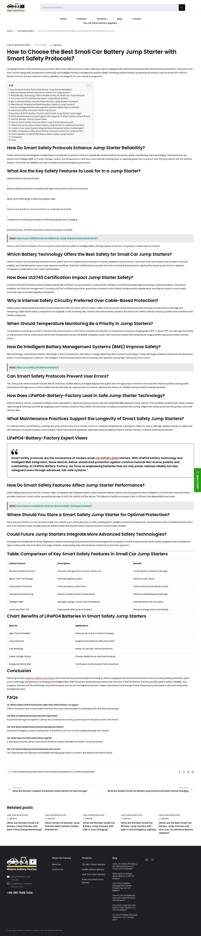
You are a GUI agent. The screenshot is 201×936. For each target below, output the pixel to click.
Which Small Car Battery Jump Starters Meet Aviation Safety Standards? (62, 826)
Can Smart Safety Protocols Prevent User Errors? (33, 110)
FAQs (13, 140)
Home (10, 31)
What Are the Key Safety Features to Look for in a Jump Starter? (40, 92)
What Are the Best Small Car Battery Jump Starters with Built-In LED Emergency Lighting (138, 826)
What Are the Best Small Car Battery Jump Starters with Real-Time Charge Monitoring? (24, 826)
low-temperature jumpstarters (28, 771)
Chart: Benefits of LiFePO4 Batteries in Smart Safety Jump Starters (42, 134)
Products (87, 858)
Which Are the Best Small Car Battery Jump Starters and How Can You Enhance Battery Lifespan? (176, 828)
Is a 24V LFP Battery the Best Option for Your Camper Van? (125, 917)
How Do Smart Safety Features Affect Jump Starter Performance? (42, 122)
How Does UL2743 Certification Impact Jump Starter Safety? (39, 98)
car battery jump (107, 458)
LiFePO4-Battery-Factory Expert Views (29, 119)
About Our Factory (61, 858)
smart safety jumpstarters (57, 771)
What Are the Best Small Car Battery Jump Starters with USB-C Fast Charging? (99, 826)
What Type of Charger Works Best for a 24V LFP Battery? (123, 876)
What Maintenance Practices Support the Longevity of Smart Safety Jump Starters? (50, 116)
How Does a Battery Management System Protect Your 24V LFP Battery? (122, 887)
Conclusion (16, 137)
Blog (115, 858)
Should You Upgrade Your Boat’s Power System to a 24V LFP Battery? (124, 907)
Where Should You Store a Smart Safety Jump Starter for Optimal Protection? (47, 125)
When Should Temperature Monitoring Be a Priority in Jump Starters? (43, 104)
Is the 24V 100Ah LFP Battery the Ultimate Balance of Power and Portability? (125, 866)
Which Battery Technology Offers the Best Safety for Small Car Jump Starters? (48, 95)
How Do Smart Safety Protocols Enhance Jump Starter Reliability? (41, 89)
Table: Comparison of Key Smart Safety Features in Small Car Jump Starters (47, 131)
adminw (57, 45)
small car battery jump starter (40, 678)
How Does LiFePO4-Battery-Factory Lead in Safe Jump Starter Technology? (46, 113)
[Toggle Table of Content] (87, 85)
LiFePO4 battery (91, 403)
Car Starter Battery (25, 31)
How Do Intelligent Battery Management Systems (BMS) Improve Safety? (44, 107)
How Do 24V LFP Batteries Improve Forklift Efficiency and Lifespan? (124, 898)
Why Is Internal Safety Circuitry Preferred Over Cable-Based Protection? (44, 101)
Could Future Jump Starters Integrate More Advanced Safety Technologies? (47, 128)
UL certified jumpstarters (83, 771)
